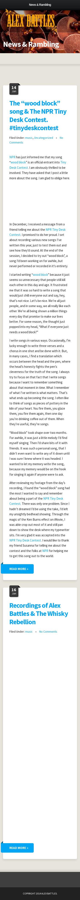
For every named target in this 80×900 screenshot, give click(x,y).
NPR (12, 157)
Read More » (18, 569)
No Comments (48, 631)
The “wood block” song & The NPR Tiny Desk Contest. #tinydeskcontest (38, 115)
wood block (18, 162)
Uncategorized (43, 138)
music (29, 138)
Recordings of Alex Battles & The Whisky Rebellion (38, 613)
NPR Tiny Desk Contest (25, 540)
